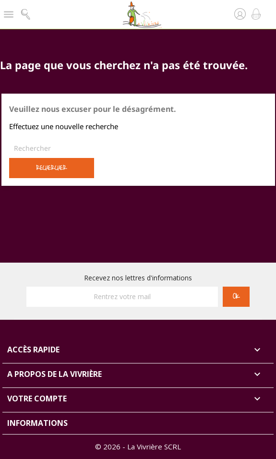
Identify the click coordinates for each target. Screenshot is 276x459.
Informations (37, 423)
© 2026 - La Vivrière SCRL (138, 446)
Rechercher (51, 167)
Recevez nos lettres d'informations (138, 277)
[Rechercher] (138, 148)
